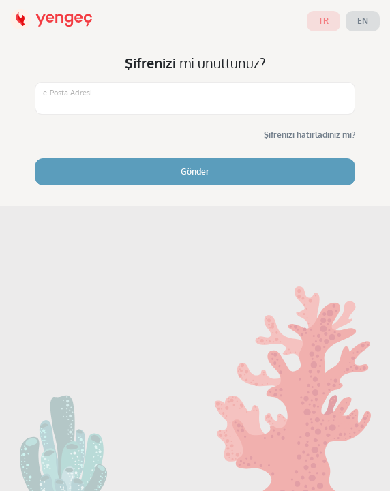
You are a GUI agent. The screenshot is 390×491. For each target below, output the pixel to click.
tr (323, 21)
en (362, 21)
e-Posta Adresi (67, 93)
